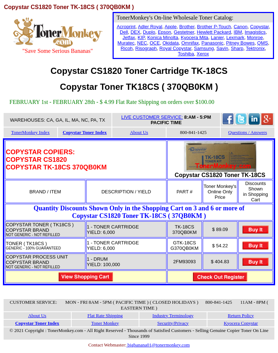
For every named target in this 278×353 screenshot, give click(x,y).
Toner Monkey (105, 323)
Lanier (217, 37)
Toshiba (186, 53)
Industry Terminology (172, 315)
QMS (262, 43)
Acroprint (126, 26)
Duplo (149, 32)
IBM (238, 32)
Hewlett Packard (214, 32)
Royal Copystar (175, 48)
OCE (154, 43)
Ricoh (126, 48)
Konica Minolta (162, 37)
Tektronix (255, 48)
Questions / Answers (247, 132)
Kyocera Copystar (241, 323)
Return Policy (241, 315)
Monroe (255, 37)
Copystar (259, 26)
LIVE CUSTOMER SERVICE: (152, 117)
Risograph (146, 48)
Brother (186, 26)
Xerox (203, 53)
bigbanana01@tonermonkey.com (158, 345)
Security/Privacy (173, 323)
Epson (164, 32)
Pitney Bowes (240, 43)
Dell (124, 32)
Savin (222, 48)
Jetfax (128, 37)
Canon (240, 26)
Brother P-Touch (214, 26)
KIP (141, 37)
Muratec (126, 43)
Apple (171, 26)
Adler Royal (150, 26)
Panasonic (213, 43)
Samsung (204, 48)
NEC (142, 43)
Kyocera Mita (194, 37)
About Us (139, 132)
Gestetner (184, 32)
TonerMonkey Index (30, 132)
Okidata (171, 43)
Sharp (237, 48)
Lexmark (235, 37)
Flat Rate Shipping (105, 315)
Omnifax (190, 43)
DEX (135, 32)
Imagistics (255, 32)
